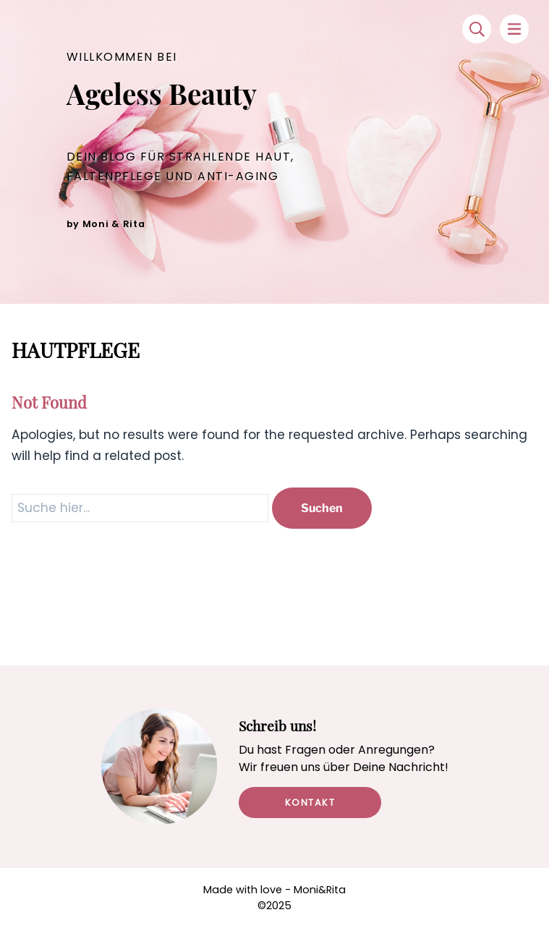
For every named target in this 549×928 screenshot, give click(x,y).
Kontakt (310, 802)
